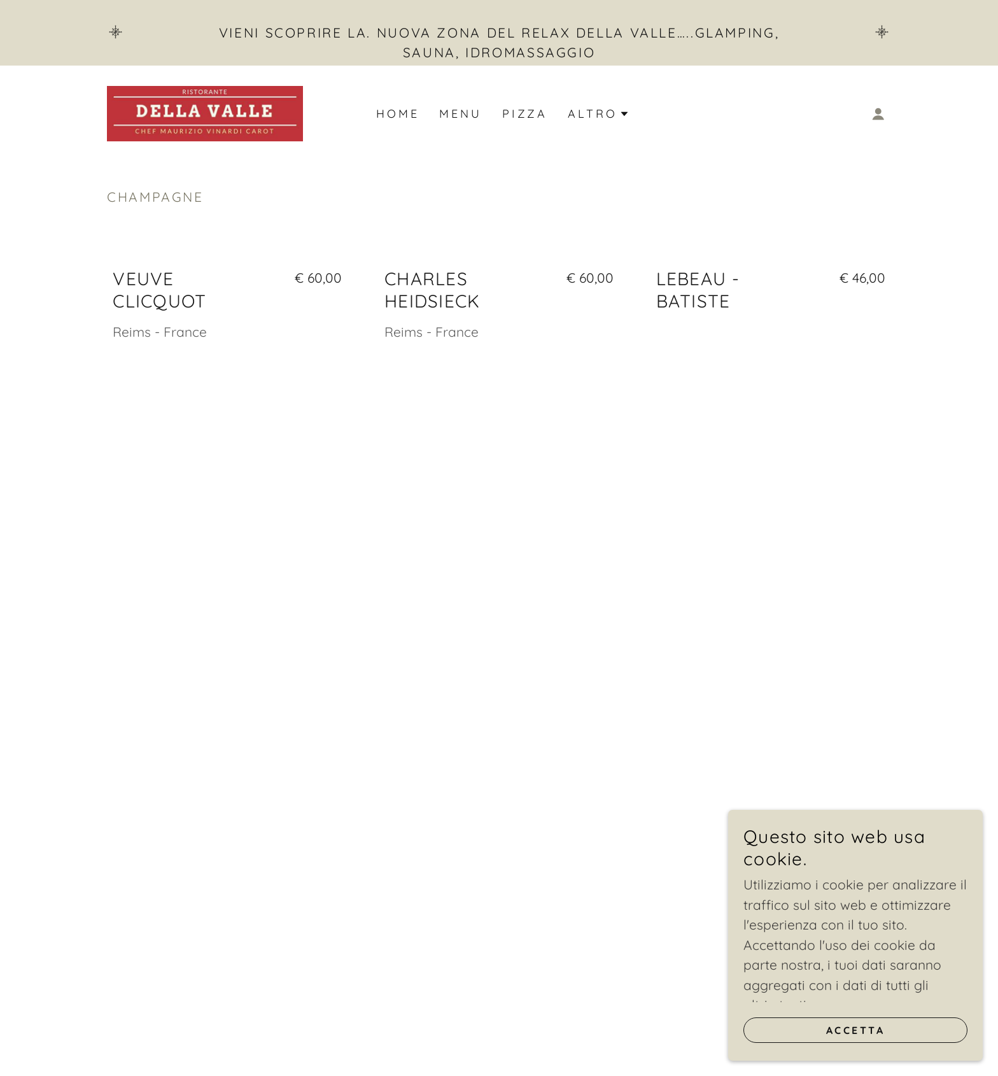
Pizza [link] (524, 113)
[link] (205, 112)
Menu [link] (460, 113)
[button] (878, 114)
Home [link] (397, 113)
